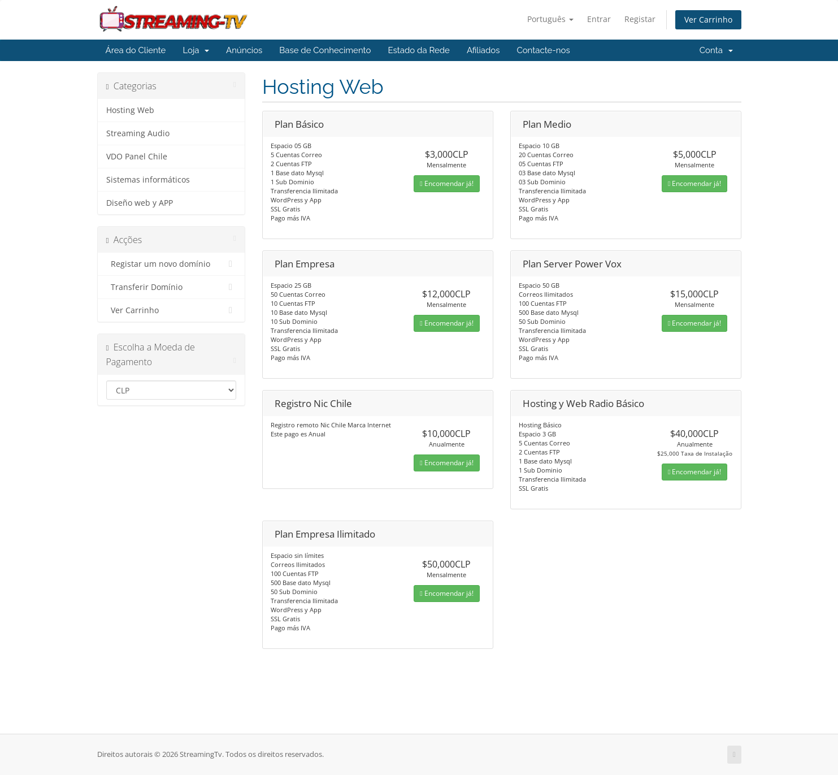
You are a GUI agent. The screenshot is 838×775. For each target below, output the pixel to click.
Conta (716, 50)
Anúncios (244, 50)
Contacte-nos (543, 50)
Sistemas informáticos (148, 180)
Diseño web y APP (139, 203)
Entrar (599, 19)
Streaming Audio (138, 133)
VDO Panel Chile (136, 156)
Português (550, 19)
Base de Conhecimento (325, 50)
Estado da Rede (418, 50)
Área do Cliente (136, 50)
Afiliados (483, 50)
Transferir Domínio (171, 287)
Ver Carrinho (708, 19)
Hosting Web (130, 110)
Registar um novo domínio (171, 264)
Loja (196, 50)
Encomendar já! (446, 183)
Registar (639, 19)
